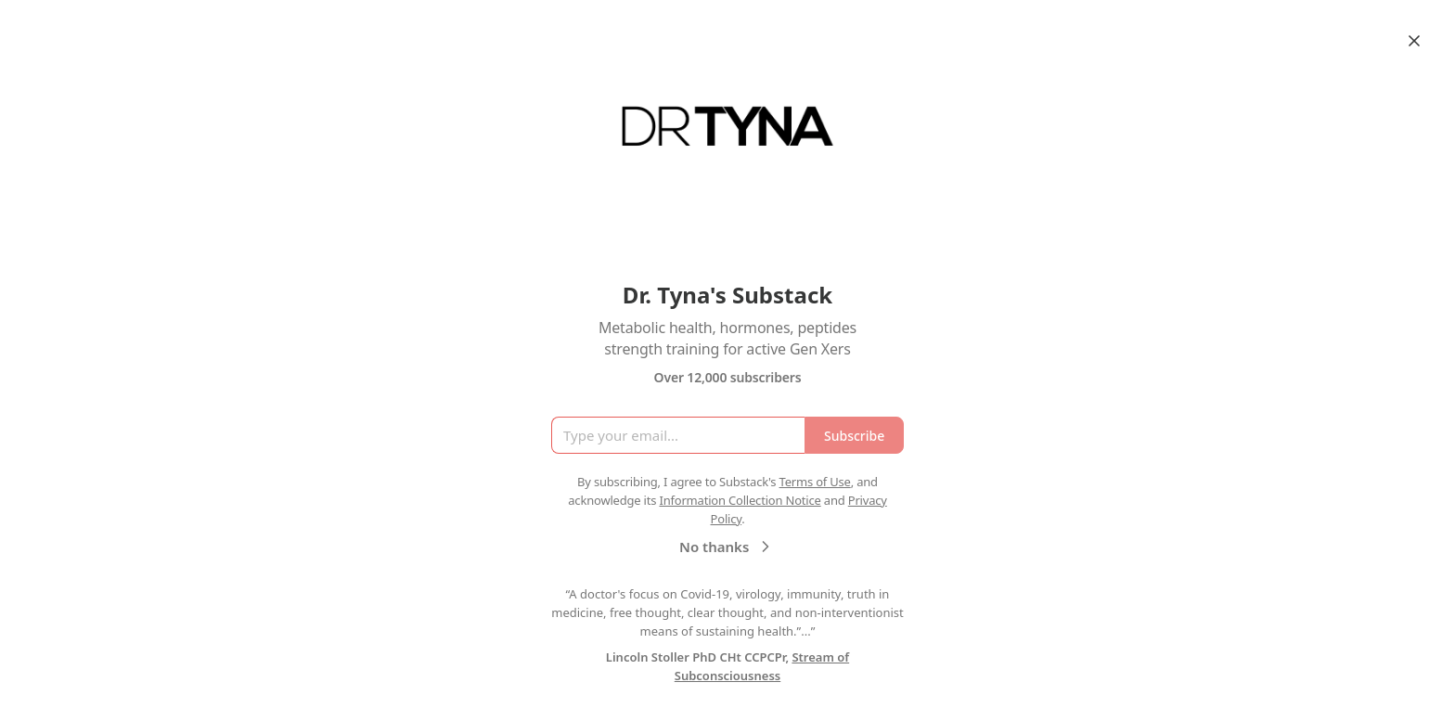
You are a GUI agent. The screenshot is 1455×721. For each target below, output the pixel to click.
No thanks (727, 546)
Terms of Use (815, 481)
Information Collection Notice (739, 500)
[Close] (1414, 40)
